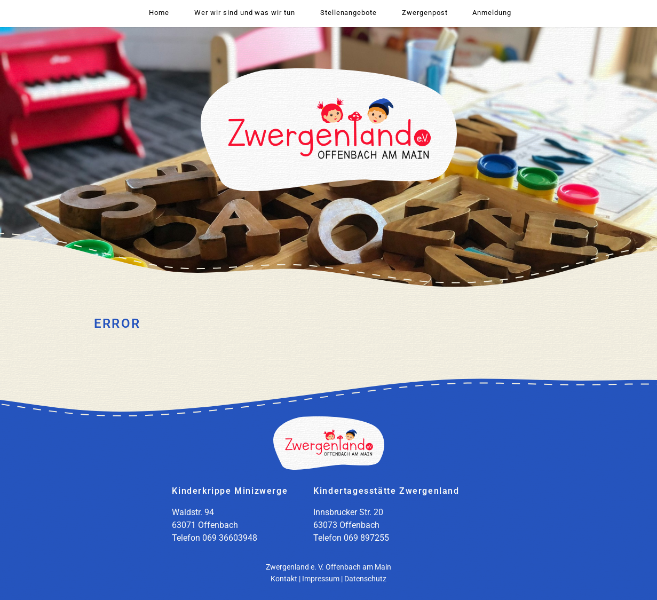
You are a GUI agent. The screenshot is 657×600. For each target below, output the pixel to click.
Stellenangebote (348, 13)
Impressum (320, 578)
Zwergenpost (425, 13)
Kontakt (284, 578)
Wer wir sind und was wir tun (244, 13)
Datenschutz (365, 578)
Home (159, 13)
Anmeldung (491, 13)
